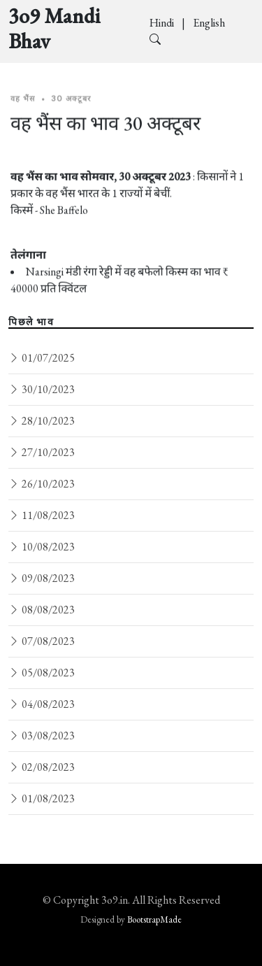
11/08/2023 (41, 515)
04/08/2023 (41, 704)
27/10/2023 (41, 452)
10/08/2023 (41, 546)
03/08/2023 (41, 735)
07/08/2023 (41, 641)
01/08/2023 (41, 798)
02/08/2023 (41, 767)
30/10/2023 (41, 389)
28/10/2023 (41, 420)
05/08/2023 (41, 672)
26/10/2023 (41, 483)
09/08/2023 (41, 578)
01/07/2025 (41, 357)
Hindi (163, 22)
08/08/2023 (41, 609)
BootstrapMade (154, 919)
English (209, 22)
